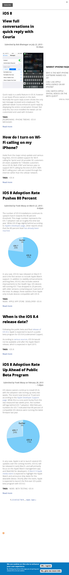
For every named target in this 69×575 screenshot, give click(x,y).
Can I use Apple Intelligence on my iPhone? (55, 84)
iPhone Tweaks (22, 119)
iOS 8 (33, 119)
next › (28, 500)
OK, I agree (46, 566)
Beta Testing (22, 488)
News (5, 301)
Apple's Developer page (15, 225)
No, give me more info (51, 571)
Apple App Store (16, 301)
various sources (20, 339)
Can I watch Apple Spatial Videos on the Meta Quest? (56, 93)
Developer (30, 301)
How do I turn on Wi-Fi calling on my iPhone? (22, 142)
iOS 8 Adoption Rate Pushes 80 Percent (21, 195)
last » (33, 500)
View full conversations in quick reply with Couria (18, 28)
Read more (7, 126)
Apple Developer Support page (21, 398)
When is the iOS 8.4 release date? (20, 319)
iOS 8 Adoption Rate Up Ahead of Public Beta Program (21, 369)
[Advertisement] (19, 516)
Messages (7, 122)
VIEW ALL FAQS (64, 99)
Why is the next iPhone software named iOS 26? (57, 75)
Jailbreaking (8, 119)
